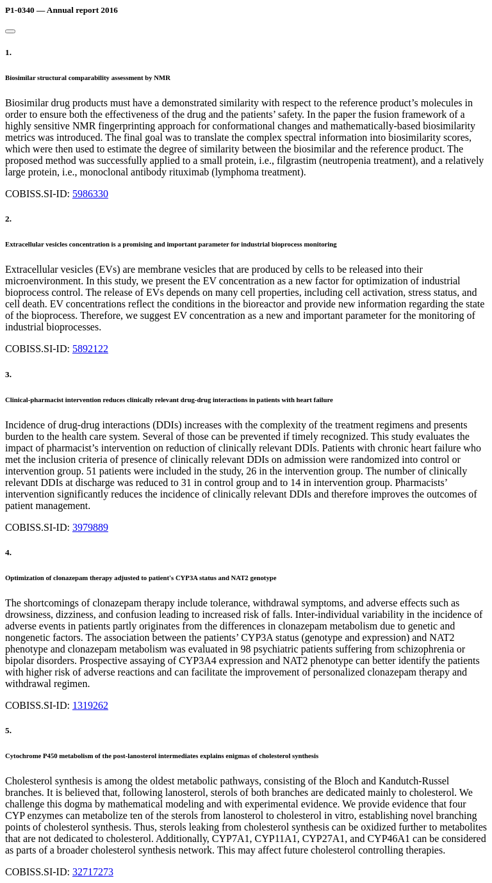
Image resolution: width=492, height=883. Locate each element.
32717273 (92, 871)
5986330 (90, 193)
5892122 (90, 348)
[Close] (10, 31)
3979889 (90, 527)
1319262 (90, 705)
